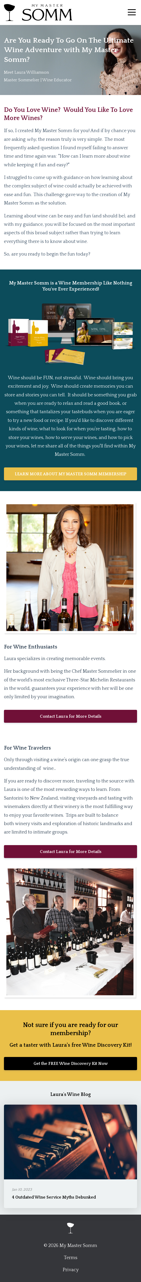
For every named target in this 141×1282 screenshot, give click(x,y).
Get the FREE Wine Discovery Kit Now (71, 1063)
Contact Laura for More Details (70, 716)
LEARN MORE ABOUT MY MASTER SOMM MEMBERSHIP (70, 474)
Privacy (71, 1270)
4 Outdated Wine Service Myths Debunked (54, 1197)
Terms (70, 1257)
